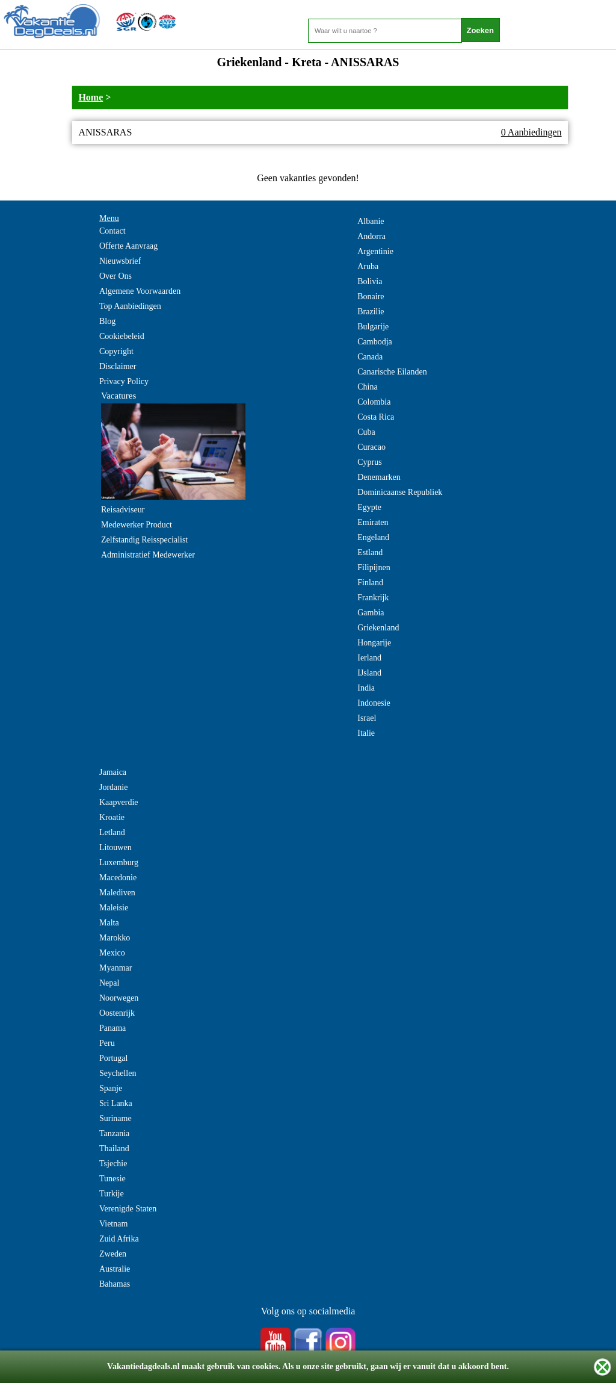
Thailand (114, 1148)
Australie (114, 1268)
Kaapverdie (118, 802)
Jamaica (112, 772)
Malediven (117, 892)
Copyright (116, 351)
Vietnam (113, 1223)
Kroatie (112, 817)
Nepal (109, 982)
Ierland (369, 657)
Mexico (112, 952)
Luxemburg (118, 862)
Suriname (115, 1118)
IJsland (369, 672)
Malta (109, 922)
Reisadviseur (122, 509)
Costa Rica (375, 416)
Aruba (367, 266)
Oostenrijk (117, 1013)
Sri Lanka (115, 1103)
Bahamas (114, 1283)
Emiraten (372, 522)
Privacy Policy (124, 381)
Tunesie (112, 1178)
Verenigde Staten (127, 1208)
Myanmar (115, 967)
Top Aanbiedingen (130, 306)
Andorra (371, 236)
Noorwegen (118, 997)
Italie (366, 733)
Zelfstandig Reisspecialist (144, 539)
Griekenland (378, 627)
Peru (107, 1043)
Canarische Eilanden (392, 371)
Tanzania (114, 1133)
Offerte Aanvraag (128, 245)
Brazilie (370, 311)
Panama (112, 1028)
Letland (112, 832)
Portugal (113, 1058)
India (366, 687)
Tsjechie (113, 1163)
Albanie (370, 221)
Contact (112, 230)
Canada (370, 356)
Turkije (111, 1193)
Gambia (370, 612)
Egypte (369, 507)
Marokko (114, 937)
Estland (370, 552)
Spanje (110, 1088)
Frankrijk (373, 597)
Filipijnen (373, 567)
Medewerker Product (136, 524)
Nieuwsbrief (120, 261)
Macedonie (118, 877)
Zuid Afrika (119, 1238)
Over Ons (115, 276)
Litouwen (115, 847)
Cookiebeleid (121, 336)
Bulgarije (373, 326)
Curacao (371, 447)
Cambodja (374, 341)
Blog (107, 321)
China (367, 386)
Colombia (373, 401)
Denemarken (379, 477)
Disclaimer (117, 366)
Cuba (366, 432)
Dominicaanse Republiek (399, 492)
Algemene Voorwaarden (139, 291)
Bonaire (370, 296)
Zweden (112, 1253)
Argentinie (375, 251)
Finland (370, 582)
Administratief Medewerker (148, 554)
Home (90, 97)
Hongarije (374, 642)
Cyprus (369, 462)
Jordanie (113, 787)
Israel (366, 718)
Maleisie (113, 907)
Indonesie (373, 702)
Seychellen (117, 1073)
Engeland (373, 537)
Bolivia (369, 281)
